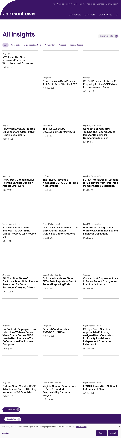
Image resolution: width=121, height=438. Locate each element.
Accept (113, 433)
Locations (80, 4)
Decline (101, 433)
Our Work (90, 15)
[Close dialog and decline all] (119, 425)
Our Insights (105, 15)
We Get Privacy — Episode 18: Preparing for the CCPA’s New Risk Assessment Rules (100, 84)
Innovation (70, 4)
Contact (100, 4)
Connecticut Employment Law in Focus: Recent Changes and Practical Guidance (100, 281)
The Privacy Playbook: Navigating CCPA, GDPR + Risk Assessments (60, 183)
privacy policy (81, 427)
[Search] (115, 15)
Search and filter (107, 36)
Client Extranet (112, 4)
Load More (10, 410)
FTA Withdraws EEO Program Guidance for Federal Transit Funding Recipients (18, 132)
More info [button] (5, 433)
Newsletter (50, 45)
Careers (60, 4)
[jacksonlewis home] (19, 13)
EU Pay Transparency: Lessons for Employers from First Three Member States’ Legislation (100, 183)
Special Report (76, 45)
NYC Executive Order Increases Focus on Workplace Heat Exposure (17, 60)
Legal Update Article (32, 45)
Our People (75, 15)
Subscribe (91, 4)
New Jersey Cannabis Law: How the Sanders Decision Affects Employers (18, 183)
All (5, 45)
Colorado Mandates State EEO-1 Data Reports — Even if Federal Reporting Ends (59, 281)
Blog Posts (15, 45)
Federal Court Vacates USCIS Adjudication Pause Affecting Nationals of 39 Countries (19, 389)
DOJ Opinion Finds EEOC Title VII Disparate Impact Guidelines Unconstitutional (60, 231)
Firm (53, 4)
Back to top (11, 419)
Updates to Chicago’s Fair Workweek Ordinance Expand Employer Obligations (100, 231)
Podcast (62, 45)
